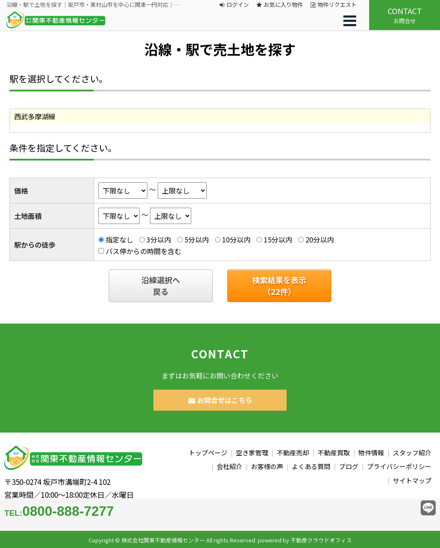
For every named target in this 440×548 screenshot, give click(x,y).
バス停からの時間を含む (143, 251)
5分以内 (196, 239)
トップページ (208, 452)
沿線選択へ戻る (160, 285)
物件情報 (371, 452)
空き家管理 (252, 452)
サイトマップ (412, 480)
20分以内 (320, 239)
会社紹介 (229, 466)
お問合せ (404, 15)
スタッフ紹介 (412, 452)
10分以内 (236, 239)
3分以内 (159, 239)
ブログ (348, 466)
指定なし (119, 239)
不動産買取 (334, 452)
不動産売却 (293, 452)
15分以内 (278, 239)
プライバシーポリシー (399, 466)
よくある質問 (311, 466)
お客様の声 (267, 466)
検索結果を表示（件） (279, 285)
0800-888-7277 (59, 511)
